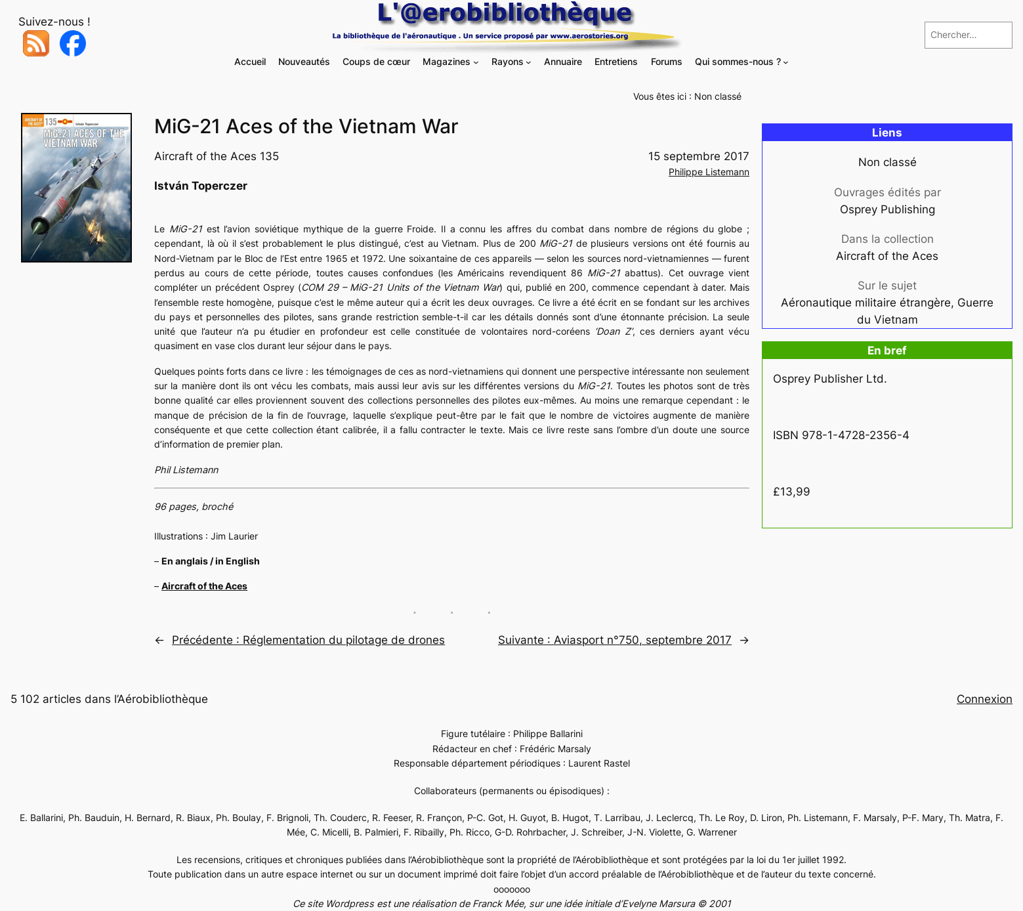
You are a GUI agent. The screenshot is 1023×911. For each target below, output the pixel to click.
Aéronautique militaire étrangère (866, 302)
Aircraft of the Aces (204, 585)
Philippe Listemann (709, 171)
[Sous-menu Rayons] (529, 62)
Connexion (985, 699)
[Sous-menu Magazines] (476, 62)
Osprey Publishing (887, 209)
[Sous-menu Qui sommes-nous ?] (786, 62)
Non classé (717, 96)
